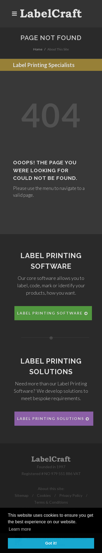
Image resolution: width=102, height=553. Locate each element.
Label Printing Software (52, 313)
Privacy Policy (70, 495)
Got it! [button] (51, 543)
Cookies (44, 495)
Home (37, 49)
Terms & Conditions (51, 502)
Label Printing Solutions (53, 418)
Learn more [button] (20, 529)
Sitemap (22, 495)
